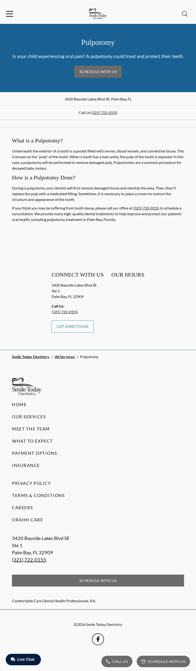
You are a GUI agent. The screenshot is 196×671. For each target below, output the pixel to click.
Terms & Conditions (38, 495)
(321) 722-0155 (104, 112)
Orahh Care (27, 519)
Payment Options (34, 453)
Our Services (29, 416)
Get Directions (73, 326)
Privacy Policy (31, 483)
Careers (22, 507)
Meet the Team (31, 428)
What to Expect (32, 441)
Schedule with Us (98, 71)
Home (19, 404)
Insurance (26, 465)
